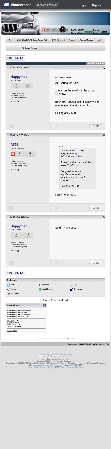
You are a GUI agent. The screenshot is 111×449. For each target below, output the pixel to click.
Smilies (10, 322)
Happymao (19, 77)
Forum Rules (12, 331)
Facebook (46, 285)
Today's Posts (97, 31)
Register (97, 5)
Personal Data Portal (75, 367)
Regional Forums (86, 40)
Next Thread (63, 300)
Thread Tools (94, 63)
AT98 (14, 144)
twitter (12, 285)
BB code (10, 320)
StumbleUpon (47, 289)
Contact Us (72, 344)
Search (104, 32)
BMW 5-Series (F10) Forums (63, 40)
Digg (75, 285)
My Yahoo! (14, 294)
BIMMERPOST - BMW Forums (91, 344)
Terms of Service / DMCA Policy (52, 367)
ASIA (100, 40)
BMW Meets (81, 31)
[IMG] (9, 324)
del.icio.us (78, 289)
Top (107, 344)
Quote (95, 126)
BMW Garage (74, 31)
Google (13, 289)
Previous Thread (49, 300)
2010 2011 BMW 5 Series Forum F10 (32, 40)
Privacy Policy (33, 367)
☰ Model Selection (47, 4)
